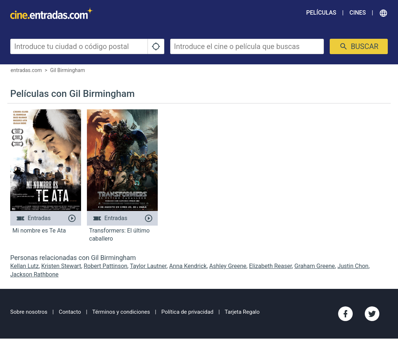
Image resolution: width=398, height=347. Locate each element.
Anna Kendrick (188, 266)
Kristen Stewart (61, 266)
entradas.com (26, 70)
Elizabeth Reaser (270, 266)
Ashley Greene (227, 266)
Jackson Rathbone (34, 274)
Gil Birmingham (67, 70)
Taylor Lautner (148, 266)
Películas (321, 12)
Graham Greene (314, 266)
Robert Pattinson (105, 266)
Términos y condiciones (121, 312)
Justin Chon (352, 266)
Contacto (70, 312)
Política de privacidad (187, 312)
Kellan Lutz (24, 266)
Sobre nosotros (28, 312)
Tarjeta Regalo (242, 312)
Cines (357, 12)
